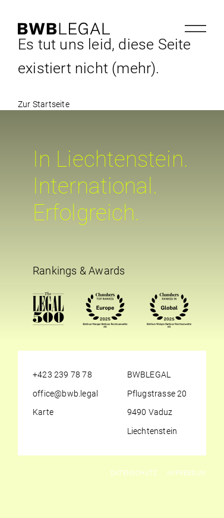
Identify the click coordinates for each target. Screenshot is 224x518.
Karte (43, 412)
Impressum (186, 473)
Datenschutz (134, 473)
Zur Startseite (44, 104)
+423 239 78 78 (62, 374)
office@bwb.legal (65, 393)
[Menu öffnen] (195, 28)
